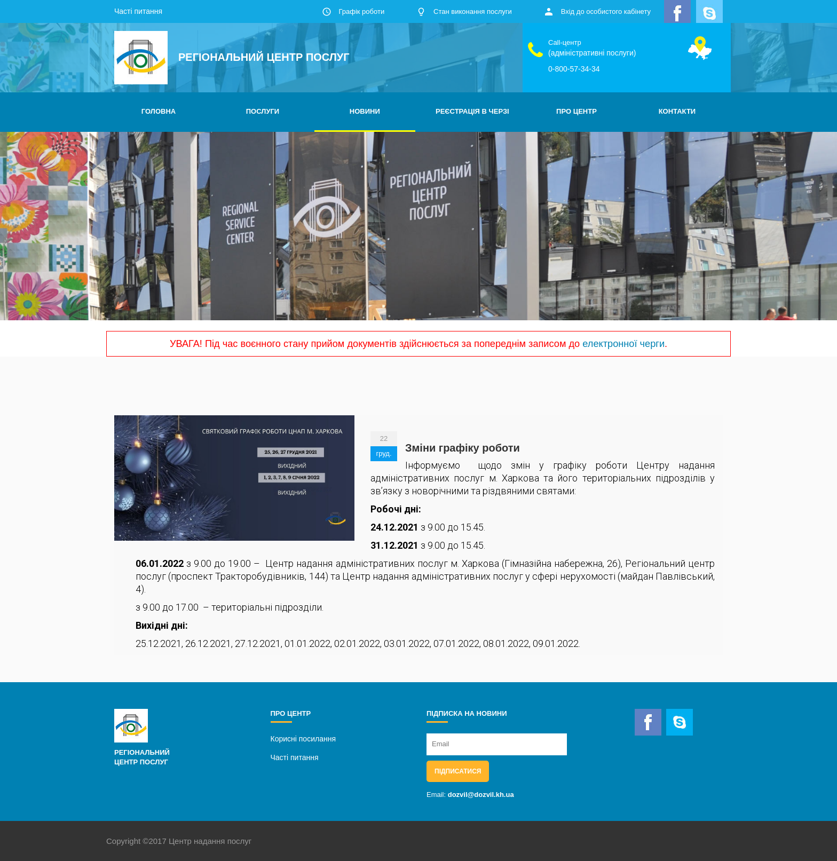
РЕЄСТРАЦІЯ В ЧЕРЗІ (472, 111)
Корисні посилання (303, 738)
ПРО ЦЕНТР (576, 111)
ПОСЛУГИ (262, 111)
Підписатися (458, 771)
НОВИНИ (365, 111)
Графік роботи (361, 11)
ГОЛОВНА (158, 111)
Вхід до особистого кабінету (606, 11)
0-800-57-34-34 (574, 69)
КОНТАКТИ (677, 111)
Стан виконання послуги (472, 11)
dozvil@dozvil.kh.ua (481, 795)
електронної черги (623, 343)
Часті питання (138, 11)
